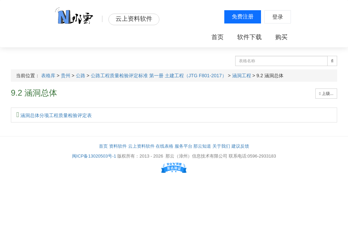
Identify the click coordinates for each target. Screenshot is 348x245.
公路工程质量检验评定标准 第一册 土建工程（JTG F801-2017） (159, 75)
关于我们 (221, 146)
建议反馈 (240, 146)
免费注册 (243, 16)
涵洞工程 (241, 75)
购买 (281, 37)
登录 (277, 17)
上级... (326, 93)
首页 (217, 37)
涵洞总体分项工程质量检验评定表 (54, 115)
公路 (80, 75)
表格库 (48, 75)
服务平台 (183, 146)
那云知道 (202, 146)
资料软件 (118, 146)
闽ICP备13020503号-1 (94, 156)
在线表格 (164, 146)
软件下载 (249, 37)
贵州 (65, 75)
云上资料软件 (141, 146)
